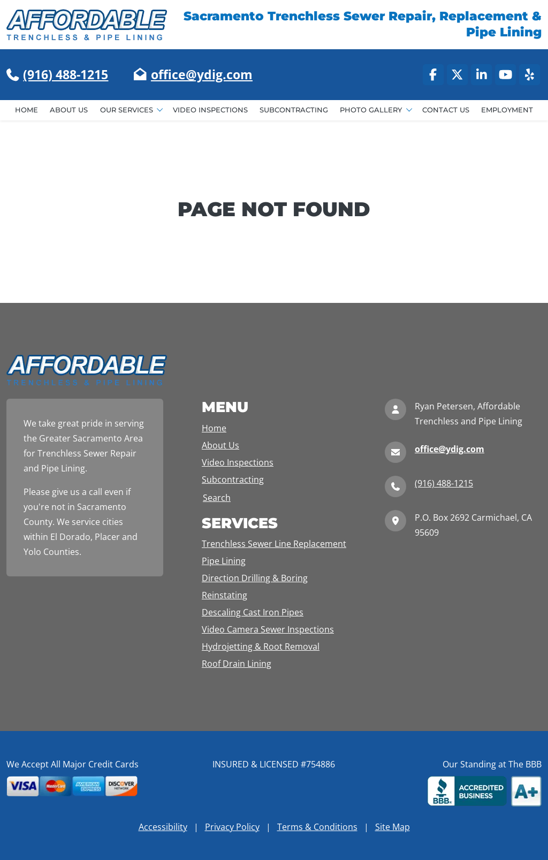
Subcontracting (294, 110)
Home (26, 110)
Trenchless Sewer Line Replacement (274, 544)
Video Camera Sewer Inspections (268, 629)
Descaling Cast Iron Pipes (252, 612)
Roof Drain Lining (236, 663)
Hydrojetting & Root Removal (260, 646)
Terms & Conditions (317, 827)
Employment (507, 110)
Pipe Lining (224, 561)
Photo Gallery (372, 110)
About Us (69, 110)
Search (217, 498)
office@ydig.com (202, 74)
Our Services (127, 110)
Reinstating (224, 595)
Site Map (392, 827)
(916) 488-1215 (65, 74)
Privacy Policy (232, 827)
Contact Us (445, 110)
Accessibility (163, 827)
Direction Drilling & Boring (255, 578)
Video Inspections (210, 110)
